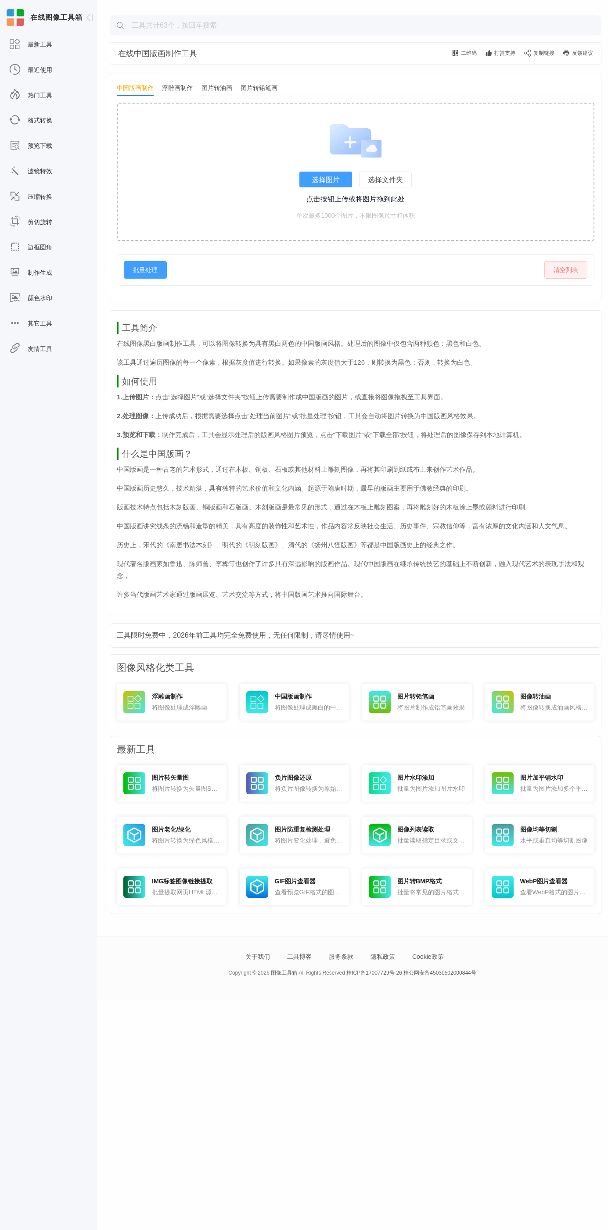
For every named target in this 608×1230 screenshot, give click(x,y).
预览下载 (30, 146)
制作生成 (30, 273)
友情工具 (30, 349)
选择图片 (326, 239)
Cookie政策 (428, 1187)
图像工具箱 (284, 1203)
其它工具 (30, 324)
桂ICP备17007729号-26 (374, 1203)
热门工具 (30, 95)
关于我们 (257, 1187)
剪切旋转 (30, 222)
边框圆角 (30, 247)
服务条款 (341, 1187)
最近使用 (30, 70)
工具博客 (299, 1187)
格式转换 (30, 120)
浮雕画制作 (177, 147)
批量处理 (145, 329)
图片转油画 (216, 147)
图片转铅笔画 (259, 147)
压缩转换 (30, 197)
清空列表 (566, 329)
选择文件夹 (385, 239)
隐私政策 (383, 1187)
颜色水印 (30, 298)
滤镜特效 (30, 171)
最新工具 (30, 44)
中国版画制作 (135, 147)
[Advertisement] (355, 68)
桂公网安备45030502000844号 (439, 1203)
